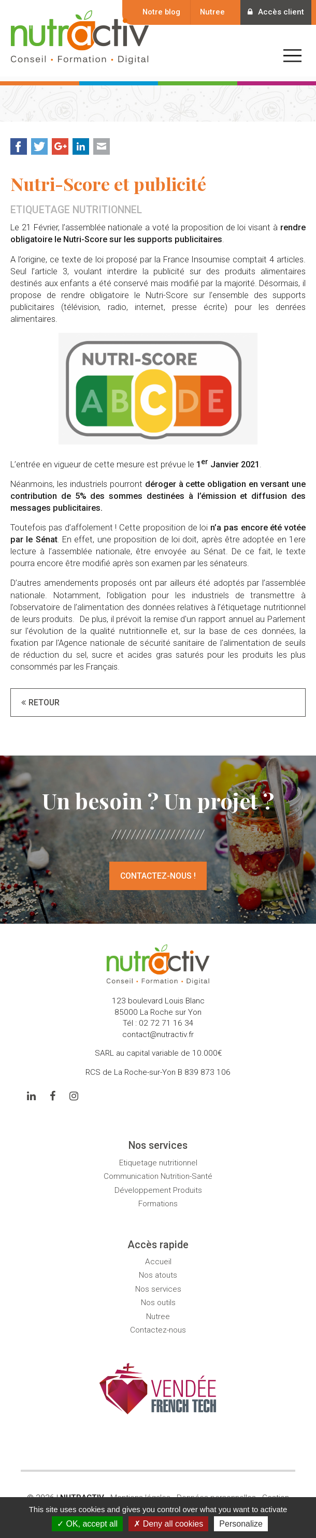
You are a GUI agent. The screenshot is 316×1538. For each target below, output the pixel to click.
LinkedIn (81, 141)
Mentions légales (140, 1492)
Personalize (241, 1523)
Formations (158, 1198)
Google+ (60, 141)
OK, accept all (87, 1523)
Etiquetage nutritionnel (158, 1157)
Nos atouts (158, 1270)
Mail (101, 141)
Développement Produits (158, 1184)
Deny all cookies (168, 1523)
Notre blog (155, 12)
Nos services (158, 1284)
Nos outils (158, 1297)
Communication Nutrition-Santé (158, 1171)
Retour (44, 697)
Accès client (273, 12)
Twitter (39, 141)
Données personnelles (216, 1492)
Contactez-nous (158, 1324)
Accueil (158, 1256)
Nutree (205, 12)
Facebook (18, 141)
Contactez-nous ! (158, 871)
